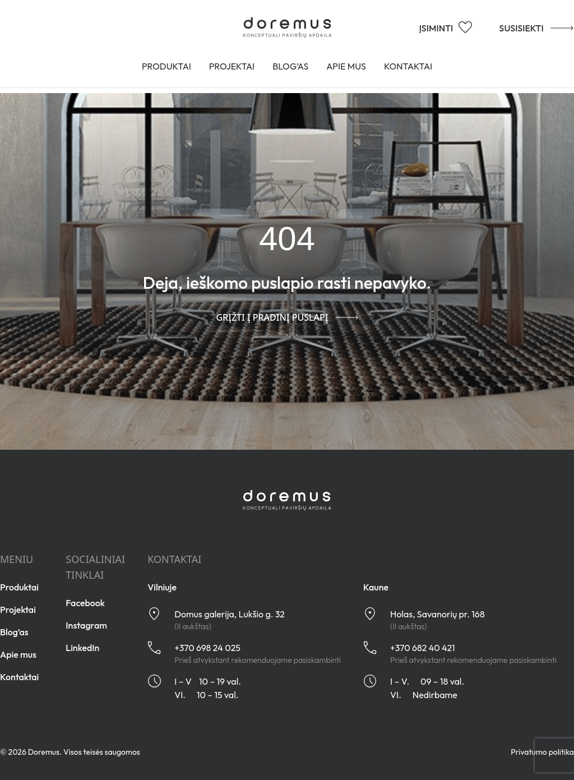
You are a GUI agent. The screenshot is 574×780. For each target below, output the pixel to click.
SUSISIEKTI (524, 27)
